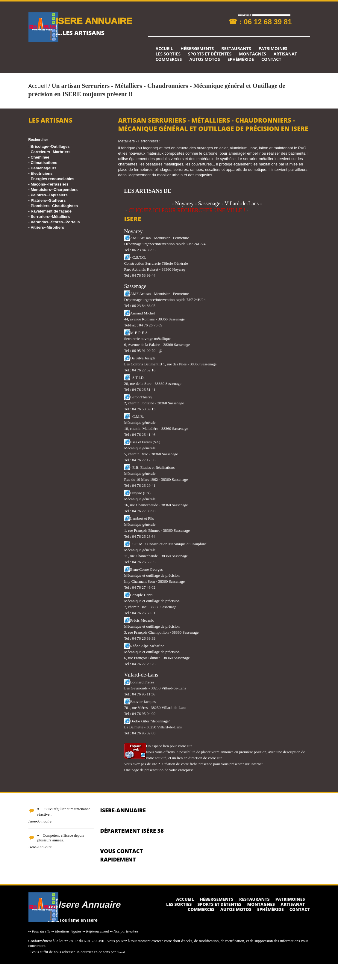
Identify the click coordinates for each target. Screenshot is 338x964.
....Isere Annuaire (84, 904)
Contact (271, 59)
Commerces (169, 59)
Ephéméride (241, 59)
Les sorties (168, 54)
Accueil (164, 48)
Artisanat (285, 54)
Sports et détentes (209, 54)
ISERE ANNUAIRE (94, 20)
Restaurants (236, 48)
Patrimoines (272, 48)
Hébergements (197, 48)
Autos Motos (205, 59)
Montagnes (252, 54)
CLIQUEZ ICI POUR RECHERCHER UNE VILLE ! (187, 210)
